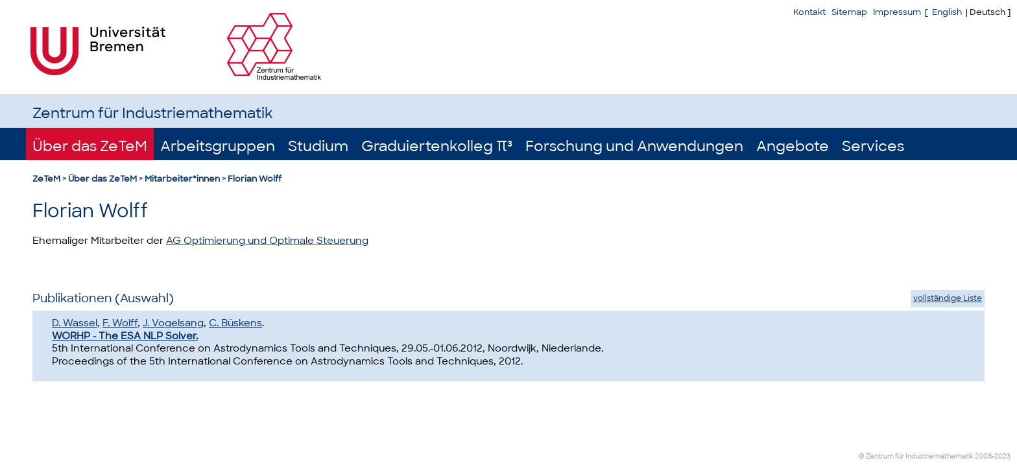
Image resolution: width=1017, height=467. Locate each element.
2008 (983, 456)
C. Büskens (235, 323)
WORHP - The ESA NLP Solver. (125, 335)
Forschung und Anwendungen (634, 146)
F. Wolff (120, 323)
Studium (318, 146)
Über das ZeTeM (89, 146)
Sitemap (849, 12)
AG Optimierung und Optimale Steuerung (267, 240)
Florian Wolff (254, 178)
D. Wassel (74, 323)
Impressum (897, 12)
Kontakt (809, 12)
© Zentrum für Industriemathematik (916, 456)
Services (873, 146)
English (947, 12)
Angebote (792, 146)
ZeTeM (46, 178)
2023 (1002, 456)
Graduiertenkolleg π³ (436, 146)
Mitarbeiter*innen (182, 178)
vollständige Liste (947, 298)
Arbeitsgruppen (217, 146)
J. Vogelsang (173, 323)
